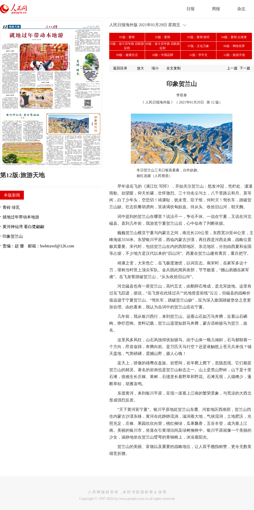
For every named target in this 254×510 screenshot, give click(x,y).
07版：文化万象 (198, 46)
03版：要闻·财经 (198, 37)
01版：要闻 (127, 37)
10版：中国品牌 (162, 55)
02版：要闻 (162, 37)
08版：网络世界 (234, 46)
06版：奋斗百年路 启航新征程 (163, 46)
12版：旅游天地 (234, 55)
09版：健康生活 (127, 55)
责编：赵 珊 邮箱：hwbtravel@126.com (38, 246)
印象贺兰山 (13, 236)
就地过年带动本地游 (21, 217)
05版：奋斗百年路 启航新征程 (127, 46)
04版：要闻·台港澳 (234, 37)
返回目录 (120, 68)
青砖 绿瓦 (11, 207)
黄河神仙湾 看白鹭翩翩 (23, 226)
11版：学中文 (198, 55)
